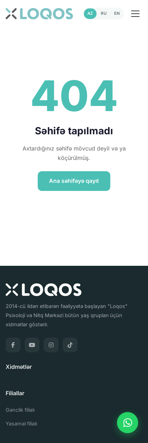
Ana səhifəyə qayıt (74, 180)
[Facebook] (13, 345)
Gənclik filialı (20, 410)
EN (117, 13)
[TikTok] (70, 345)
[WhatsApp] (127, 422)
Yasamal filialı (21, 423)
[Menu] (135, 14)
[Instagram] (51, 345)
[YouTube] (32, 345)
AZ (90, 13)
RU (103, 13)
